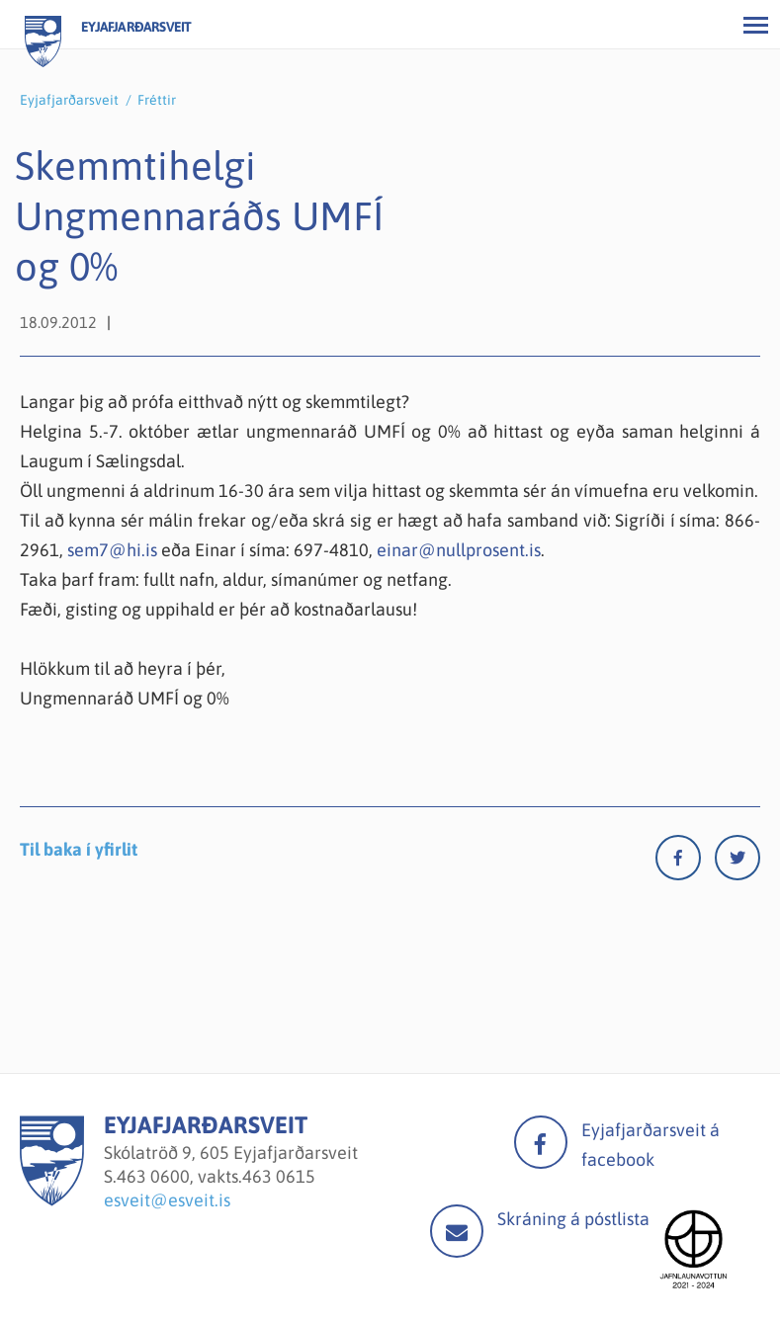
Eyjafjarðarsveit (69, 100)
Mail (456, 1231)
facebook (540, 1142)
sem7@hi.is (112, 549)
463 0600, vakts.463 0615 (216, 1176)
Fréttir (156, 100)
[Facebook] (685, 862)
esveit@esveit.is (167, 1200)
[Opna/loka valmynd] (755, 24)
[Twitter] (737, 862)
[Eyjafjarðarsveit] (52, 1200)
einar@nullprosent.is (459, 549)
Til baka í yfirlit (78, 849)
